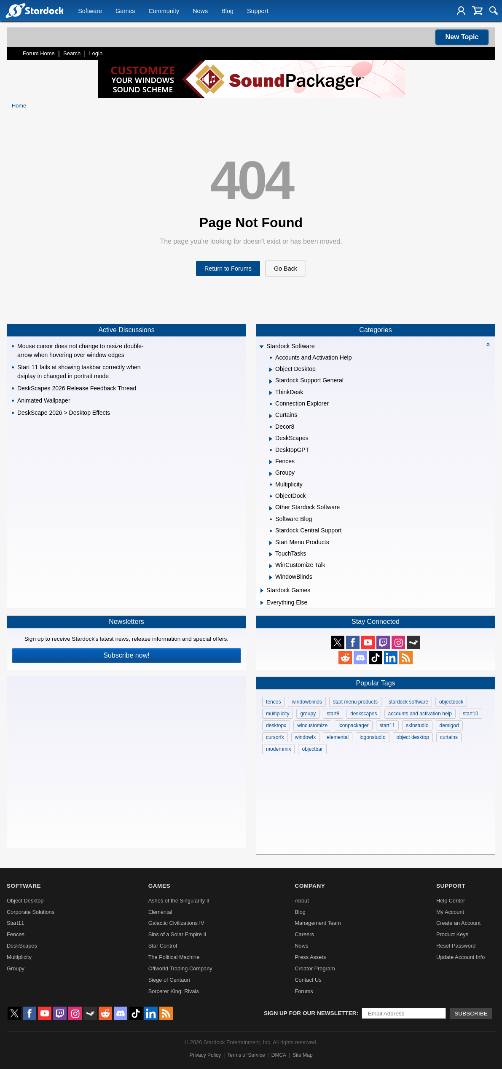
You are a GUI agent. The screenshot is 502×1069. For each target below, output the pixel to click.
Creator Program (315, 968)
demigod (449, 725)
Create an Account (458, 923)
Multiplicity (19, 957)
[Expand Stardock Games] (261, 590)
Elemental (160, 912)
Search (72, 53)
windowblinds (307, 702)
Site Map (302, 1055)
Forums (304, 991)
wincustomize (312, 725)
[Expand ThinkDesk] (270, 393)
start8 (333, 714)
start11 (387, 725)
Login (95, 53)
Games (125, 11)
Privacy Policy (205, 1055)
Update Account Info (460, 957)
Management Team (318, 923)
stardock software (408, 702)
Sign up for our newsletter (310, 1013)
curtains (449, 737)
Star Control (162, 946)
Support (257, 11)
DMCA (278, 1055)
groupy (308, 714)
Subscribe (471, 1013)
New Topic (462, 36)
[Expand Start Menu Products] (270, 543)
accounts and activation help (420, 714)
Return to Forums (228, 268)
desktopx (276, 725)
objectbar (312, 749)
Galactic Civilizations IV (176, 923)
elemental (338, 737)
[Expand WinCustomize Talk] (270, 566)
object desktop (413, 737)
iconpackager (353, 725)
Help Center (450, 900)
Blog (227, 11)
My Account (450, 912)
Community (163, 11)
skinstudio (417, 725)
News (200, 11)
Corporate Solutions (30, 912)
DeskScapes (22, 946)
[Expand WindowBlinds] (270, 577)
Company (310, 886)
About (302, 900)
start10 (470, 714)
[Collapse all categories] (488, 344)
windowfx (305, 737)
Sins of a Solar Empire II (177, 934)
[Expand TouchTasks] (270, 554)
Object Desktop (25, 900)
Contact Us (308, 980)
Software (90, 11)
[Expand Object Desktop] (270, 370)
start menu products (355, 702)
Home (19, 105)
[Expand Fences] (270, 462)
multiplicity (277, 714)
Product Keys (452, 934)
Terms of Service (246, 1055)
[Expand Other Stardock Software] (270, 508)
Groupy (15, 968)
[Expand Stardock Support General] (270, 381)
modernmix (278, 749)
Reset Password (455, 946)
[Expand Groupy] (270, 474)
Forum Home (39, 53)
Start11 (15, 923)
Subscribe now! (126, 655)
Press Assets (310, 957)
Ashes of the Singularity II (178, 900)
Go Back (285, 268)
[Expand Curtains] (270, 416)
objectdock (451, 702)
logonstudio (372, 737)
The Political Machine (174, 957)
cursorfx (275, 737)
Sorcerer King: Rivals (173, 991)
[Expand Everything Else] (261, 603)
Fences (15, 934)
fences (273, 702)
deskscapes (363, 714)
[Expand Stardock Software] (261, 347)
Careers (304, 934)
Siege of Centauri (169, 980)
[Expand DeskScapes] (270, 439)
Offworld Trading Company (180, 968)
